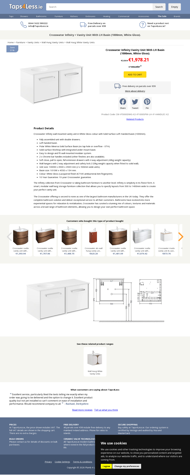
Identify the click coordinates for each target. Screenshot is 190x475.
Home (11, 42)
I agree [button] (106, 466)
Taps (11, 16)
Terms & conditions (82, 462)
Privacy (48, 462)
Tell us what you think (106, 410)
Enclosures (90, 16)
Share (123, 103)
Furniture (59, 16)
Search (159, 7)
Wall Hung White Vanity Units (80, 42)
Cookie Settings (62, 462)
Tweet (135, 103)
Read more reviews (82, 410)
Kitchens (74, 16)
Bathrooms (41, 16)
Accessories (143, 16)
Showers (24, 16)
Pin (147, 103)
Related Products (135, 119)
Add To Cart (135, 74)
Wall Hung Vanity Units (53, 42)
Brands (177, 16)
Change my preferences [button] (126, 466)
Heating (106, 16)
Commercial (123, 16)
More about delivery (135, 91)
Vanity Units (33, 42)
